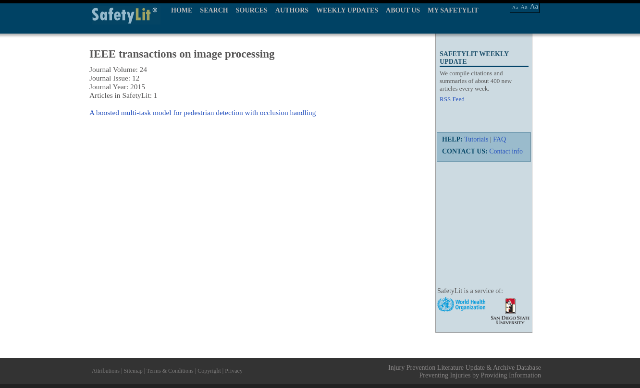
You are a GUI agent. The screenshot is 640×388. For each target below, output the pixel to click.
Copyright (209, 370)
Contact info (506, 151)
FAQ (499, 139)
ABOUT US (403, 10)
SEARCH (214, 10)
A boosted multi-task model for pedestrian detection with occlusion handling (202, 112)
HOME (181, 10)
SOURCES (252, 10)
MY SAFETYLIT (453, 10)
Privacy (234, 370)
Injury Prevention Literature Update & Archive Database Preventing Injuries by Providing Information (464, 371)
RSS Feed (452, 99)
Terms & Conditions (170, 370)
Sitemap (132, 370)
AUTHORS (291, 10)
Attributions (106, 370)
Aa (515, 7)
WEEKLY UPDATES (347, 10)
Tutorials (476, 139)
